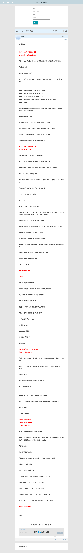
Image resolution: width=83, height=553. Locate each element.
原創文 (65, 39)
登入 (35, 23)
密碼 (34, 15)
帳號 (34, 8)
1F (20, 47)
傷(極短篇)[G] (23, 44)
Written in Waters (41, 2)
